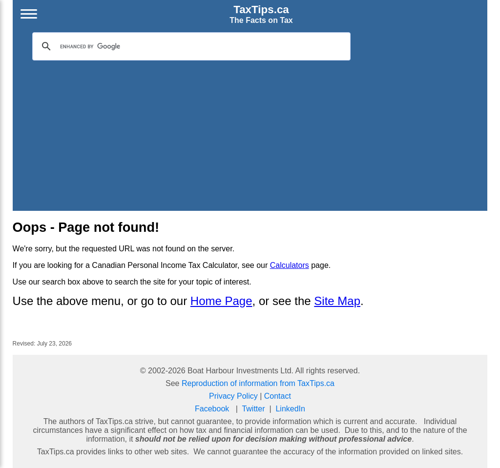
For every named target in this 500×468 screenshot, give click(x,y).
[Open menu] (29, 14)
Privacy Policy (233, 396)
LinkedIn (290, 409)
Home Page (221, 300)
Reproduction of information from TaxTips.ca (258, 383)
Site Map (337, 300)
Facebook (212, 409)
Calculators (289, 265)
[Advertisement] (250, 133)
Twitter (253, 409)
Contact (277, 396)
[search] (190, 46)
